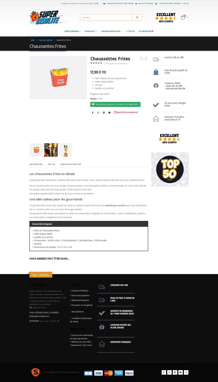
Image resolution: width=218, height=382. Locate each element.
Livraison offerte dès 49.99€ (118, 3)
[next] (146, 59)
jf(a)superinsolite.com (39, 316)
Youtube (180, 372)
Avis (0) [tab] (51, 164)
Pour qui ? (90, 31)
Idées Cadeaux (72, 31)
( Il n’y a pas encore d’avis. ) (116, 63)
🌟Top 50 (130, 31)
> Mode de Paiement (79, 300)
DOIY (100, 98)
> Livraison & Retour (79, 290)
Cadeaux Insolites (110, 31)
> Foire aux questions (80, 295)
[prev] (141, 59)
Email (109, 112)
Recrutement (77, 311)
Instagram (186, 372)
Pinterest (103, 112)
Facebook (92, 112)
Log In (186, 3)
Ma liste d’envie (144, 3)
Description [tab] (36, 164)
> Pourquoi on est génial (81, 305)
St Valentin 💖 (146, 31)
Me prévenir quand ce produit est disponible (117, 104)
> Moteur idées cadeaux (168, 3)
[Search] (137, 17)
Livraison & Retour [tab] (70, 164)
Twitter (98, 112)
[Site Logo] (48, 17)
